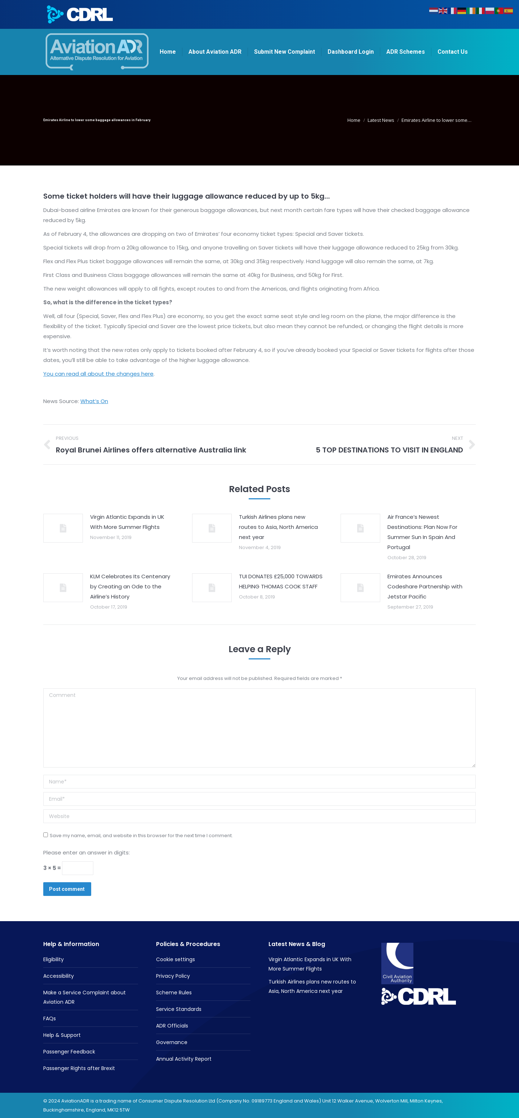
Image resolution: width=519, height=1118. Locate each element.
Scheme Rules (174, 992)
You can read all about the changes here (98, 373)
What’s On (94, 401)
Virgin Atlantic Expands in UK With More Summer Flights (127, 522)
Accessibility (58, 976)
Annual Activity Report (184, 1058)
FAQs (49, 1018)
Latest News (381, 120)
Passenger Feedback (69, 1051)
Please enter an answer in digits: (86, 852)
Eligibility (53, 959)
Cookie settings (175, 959)
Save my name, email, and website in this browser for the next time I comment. (141, 835)
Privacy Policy (173, 976)
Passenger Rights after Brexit (79, 1068)
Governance (171, 1042)
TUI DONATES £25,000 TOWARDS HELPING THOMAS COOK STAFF (281, 581)
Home (353, 120)
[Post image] (63, 528)
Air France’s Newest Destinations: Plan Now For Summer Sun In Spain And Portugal (422, 532)
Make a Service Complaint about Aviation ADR (84, 997)
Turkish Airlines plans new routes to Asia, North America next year (278, 527)
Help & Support (62, 1035)
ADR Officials (172, 1025)
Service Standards (178, 1009)
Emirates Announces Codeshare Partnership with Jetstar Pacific (424, 586)
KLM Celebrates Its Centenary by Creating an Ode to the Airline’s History (130, 586)
